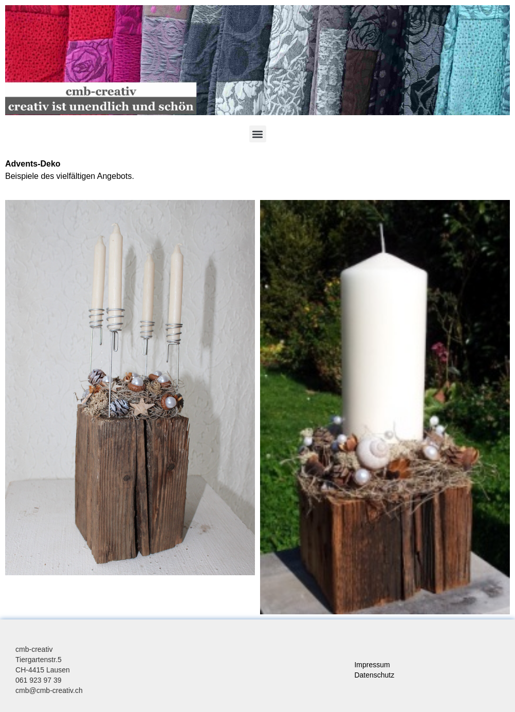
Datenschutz (374, 675)
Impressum (372, 665)
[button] (257, 133)
